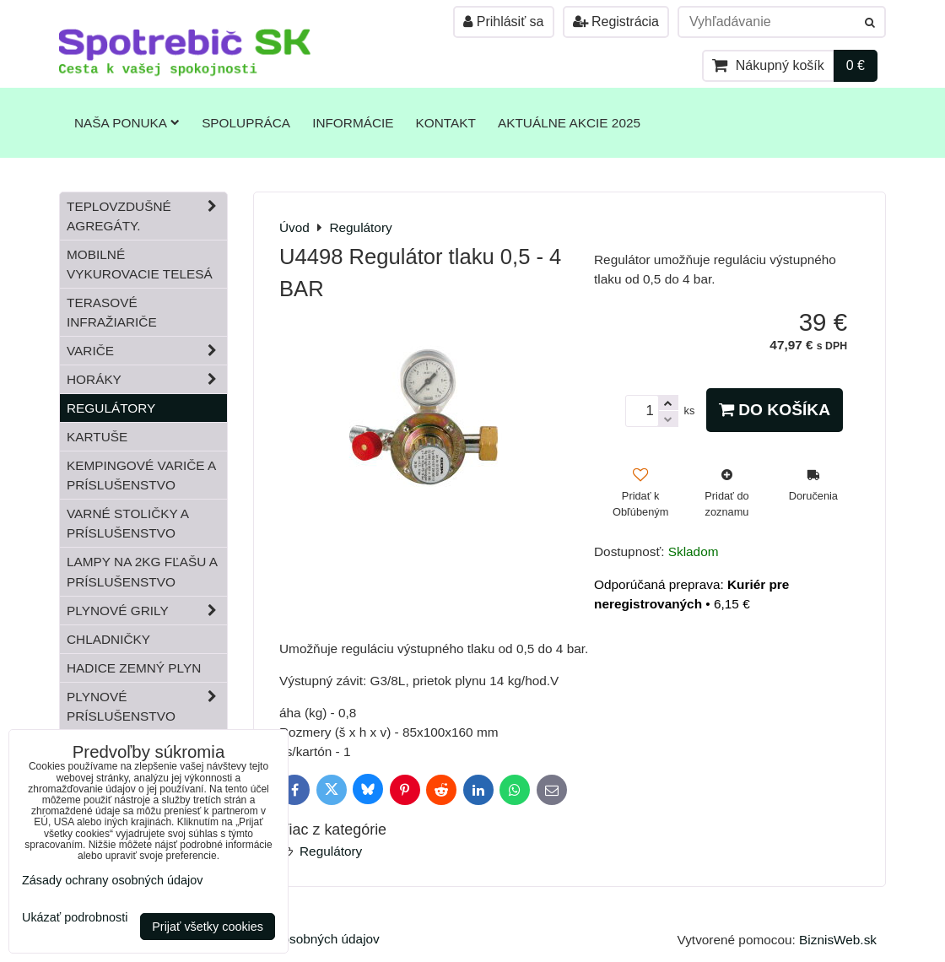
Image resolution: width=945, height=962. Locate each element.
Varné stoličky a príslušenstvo (128, 523)
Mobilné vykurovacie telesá (140, 264)
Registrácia (616, 21)
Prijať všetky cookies (207, 926)
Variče (147, 351)
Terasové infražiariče (112, 312)
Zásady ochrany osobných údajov (112, 880)
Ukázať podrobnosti (74, 917)
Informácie (352, 123)
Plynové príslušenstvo (147, 706)
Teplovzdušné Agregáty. (147, 216)
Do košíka (774, 410)
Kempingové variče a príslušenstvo (141, 475)
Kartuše (97, 437)
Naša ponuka (127, 123)
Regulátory (331, 851)
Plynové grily (147, 610)
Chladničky (108, 639)
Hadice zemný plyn (134, 668)
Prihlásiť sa (503, 21)
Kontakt (446, 123)
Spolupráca (246, 123)
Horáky (147, 379)
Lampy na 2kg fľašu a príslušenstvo (142, 571)
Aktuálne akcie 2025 (569, 123)
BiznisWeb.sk (838, 939)
